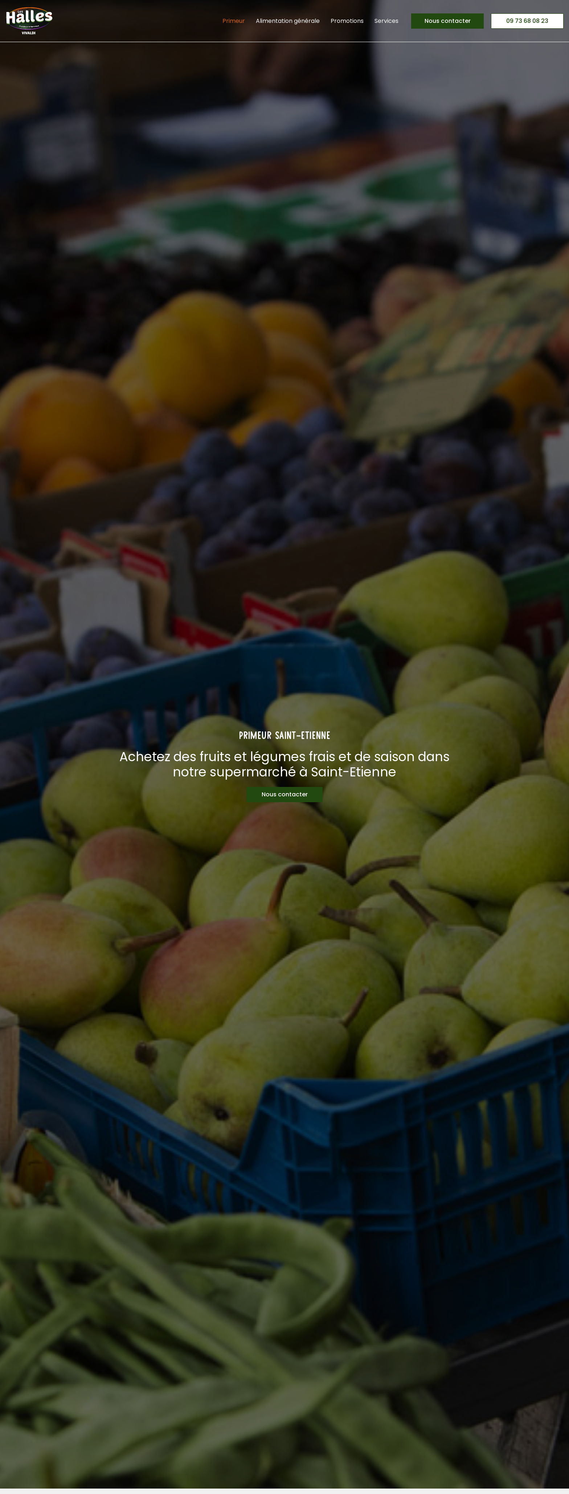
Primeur (233, 21)
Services (386, 21)
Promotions (347, 21)
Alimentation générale (288, 21)
